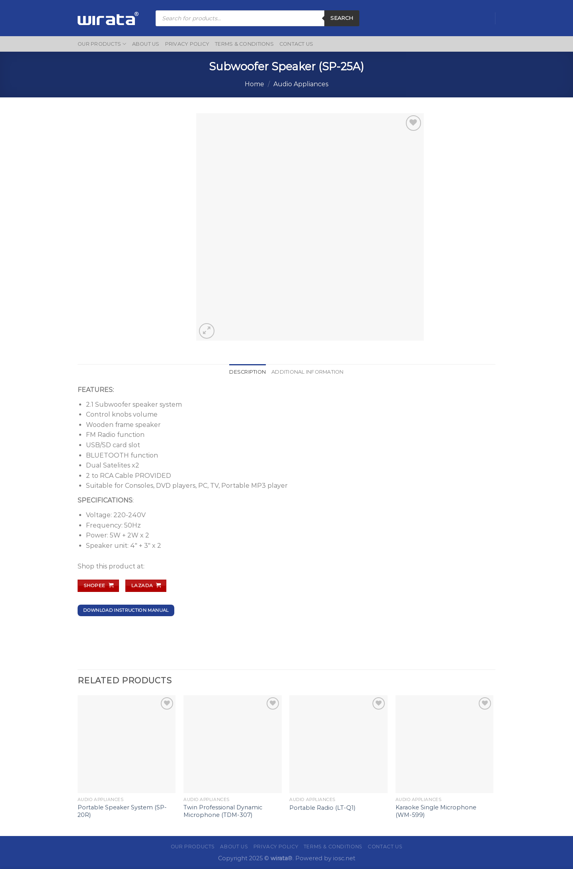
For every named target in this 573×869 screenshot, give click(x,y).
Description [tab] (247, 372)
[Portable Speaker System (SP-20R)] (127, 744)
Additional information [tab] (307, 372)
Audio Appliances (300, 84)
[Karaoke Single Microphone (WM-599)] (445, 744)
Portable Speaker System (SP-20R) (122, 811)
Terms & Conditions (244, 44)
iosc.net (344, 858)
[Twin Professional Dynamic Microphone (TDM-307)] (232, 744)
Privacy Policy (187, 44)
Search (341, 18)
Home (254, 84)
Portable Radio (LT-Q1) (322, 807)
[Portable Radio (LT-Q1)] (338, 744)
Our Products (102, 44)
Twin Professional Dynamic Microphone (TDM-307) (222, 811)
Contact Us (296, 44)
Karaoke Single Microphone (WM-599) (436, 811)
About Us (146, 44)
